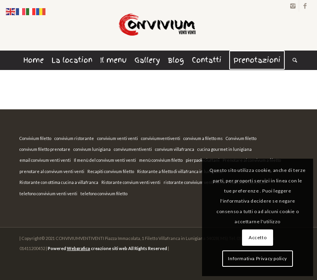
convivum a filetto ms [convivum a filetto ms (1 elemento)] (203, 138)
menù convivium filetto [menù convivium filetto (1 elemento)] (161, 160)
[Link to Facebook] (305, 6)
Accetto (257, 237)
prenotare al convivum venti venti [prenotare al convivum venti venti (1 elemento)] (51, 171)
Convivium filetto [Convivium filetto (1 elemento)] (35, 138)
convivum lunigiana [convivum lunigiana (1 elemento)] (92, 149)
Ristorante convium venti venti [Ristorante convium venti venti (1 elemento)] (130, 182)
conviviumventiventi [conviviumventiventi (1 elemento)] (160, 138)
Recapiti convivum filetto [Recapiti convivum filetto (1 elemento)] (110, 171)
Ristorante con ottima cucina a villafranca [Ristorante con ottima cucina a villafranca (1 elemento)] (58, 182)
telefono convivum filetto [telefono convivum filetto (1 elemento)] (103, 193)
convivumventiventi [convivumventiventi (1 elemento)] (133, 149)
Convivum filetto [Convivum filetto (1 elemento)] (241, 138)
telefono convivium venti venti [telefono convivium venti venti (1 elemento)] (48, 193)
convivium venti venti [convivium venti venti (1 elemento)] (117, 138)
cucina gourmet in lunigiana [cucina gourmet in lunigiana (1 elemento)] (224, 149)
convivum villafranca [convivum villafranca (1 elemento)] (174, 149)
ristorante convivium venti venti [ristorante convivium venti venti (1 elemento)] (194, 182)
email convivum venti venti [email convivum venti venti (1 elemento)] (45, 160)
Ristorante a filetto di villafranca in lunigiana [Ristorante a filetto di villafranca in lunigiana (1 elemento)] (180, 171)
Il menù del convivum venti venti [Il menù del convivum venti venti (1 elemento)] (105, 160)
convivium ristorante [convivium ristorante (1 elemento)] (74, 138)
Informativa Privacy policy (257, 258)
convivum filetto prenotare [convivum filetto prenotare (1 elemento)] (44, 149)
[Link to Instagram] (293, 6)
